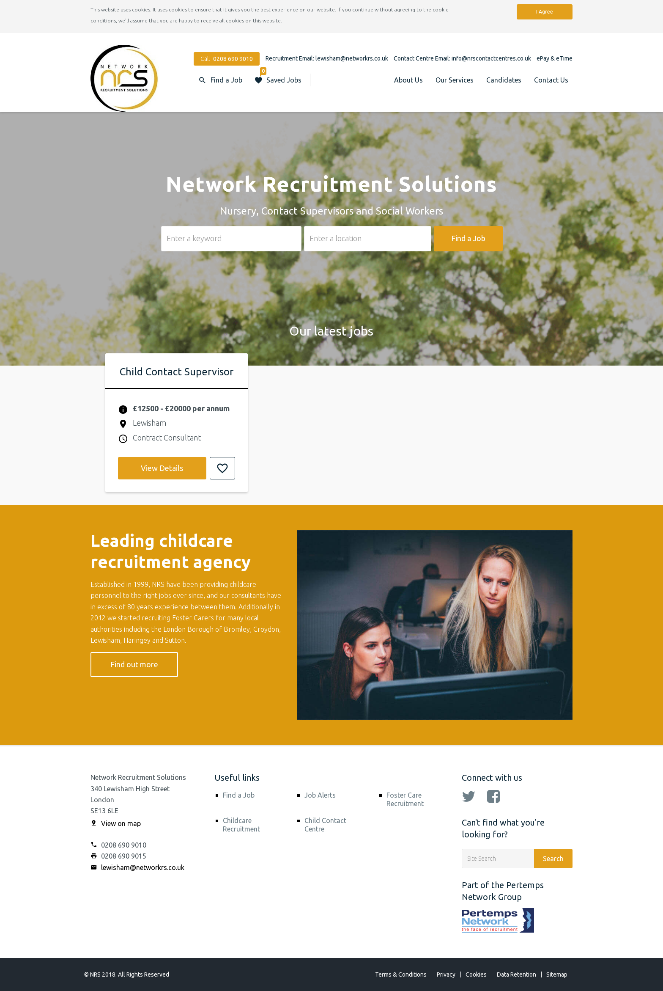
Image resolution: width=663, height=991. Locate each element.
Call (226, 58)
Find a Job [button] (226, 80)
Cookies (476, 974)
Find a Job (468, 238)
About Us (408, 80)
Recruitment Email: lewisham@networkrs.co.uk (327, 58)
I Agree (544, 11)
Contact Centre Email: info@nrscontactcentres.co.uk (463, 58)
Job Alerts (320, 795)
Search (553, 858)
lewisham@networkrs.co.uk (137, 867)
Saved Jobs (280, 76)
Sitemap (556, 974)
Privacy (446, 974)
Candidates (503, 80)
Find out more (134, 664)
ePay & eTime (555, 58)
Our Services (455, 80)
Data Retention (516, 974)
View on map (115, 823)
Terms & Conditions (401, 974)
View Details (162, 468)
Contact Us (551, 80)
